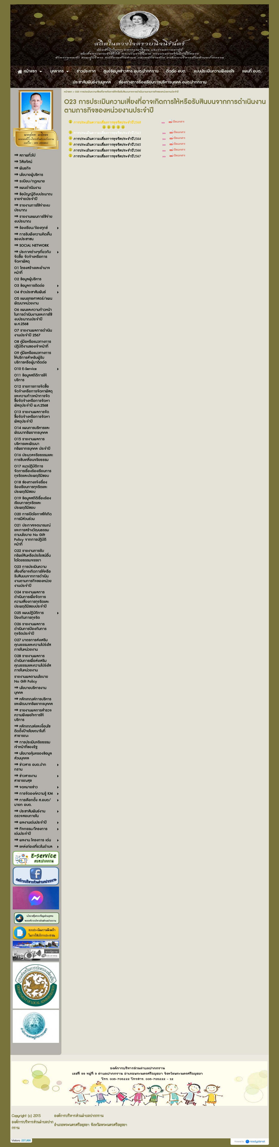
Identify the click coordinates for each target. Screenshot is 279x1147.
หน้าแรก (68, 91)
